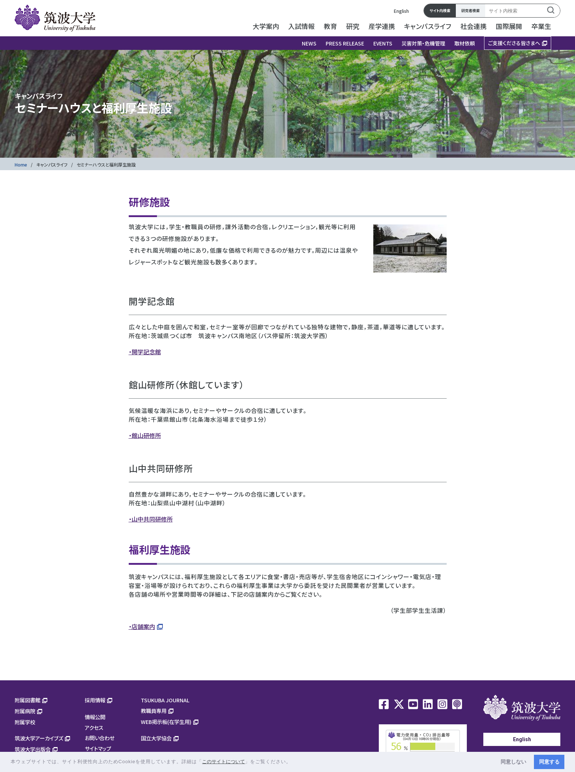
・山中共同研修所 (151, 519)
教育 (330, 26)
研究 (352, 26)
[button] (294, 762)
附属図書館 (27, 700)
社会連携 (473, 26)
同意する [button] (549, 762)
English (401, 11)
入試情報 (301, 26)
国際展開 (509, 26)
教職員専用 (153, 710)
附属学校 (25, 722)
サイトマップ (98, 748)
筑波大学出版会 (33, 749)
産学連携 (382, 26)
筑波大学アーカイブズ (39, 738)
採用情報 (95, 700)
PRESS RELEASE (345, 43)
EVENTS (382, 43)
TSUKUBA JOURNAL (165, 700)
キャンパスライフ (427, 26)
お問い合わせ (99, 738)
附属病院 (25, 711)
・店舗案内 (142, 626)
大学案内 (266, 26)
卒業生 (541, 26)
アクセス (94, 727)
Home (21, 164)
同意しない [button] (513, 762)
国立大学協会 (156, 738)
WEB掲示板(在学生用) (166, 721)
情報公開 (95, 717)
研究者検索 (470, 10)
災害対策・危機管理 (423, 43)
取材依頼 (464, 43)
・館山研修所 (145, 435)
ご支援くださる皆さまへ (514, 43)
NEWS (309, 43)
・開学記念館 (145, 351)
